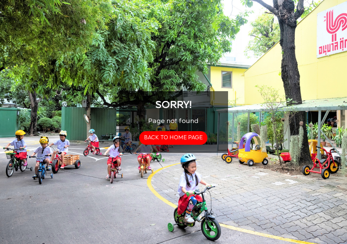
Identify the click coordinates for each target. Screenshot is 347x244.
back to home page (173, 137)
